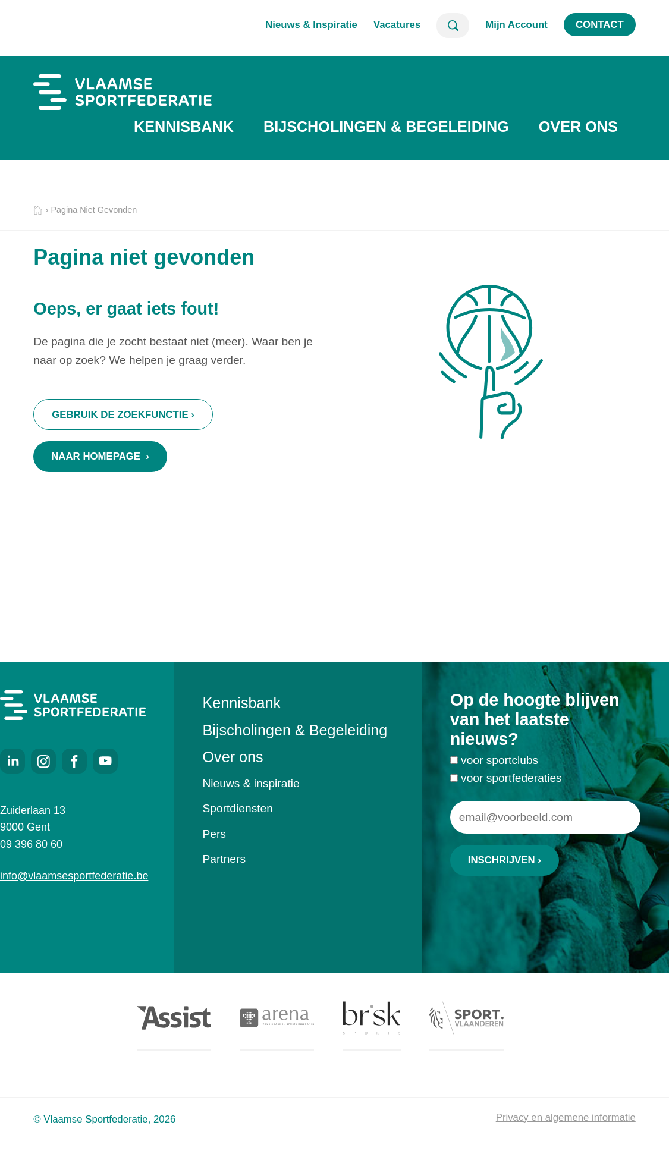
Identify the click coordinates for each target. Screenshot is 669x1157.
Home (37, 210)
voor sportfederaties (511, 782)
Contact (600, 24)
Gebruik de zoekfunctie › (123, 414)
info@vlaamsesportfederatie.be (73, 876)
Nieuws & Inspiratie (311, 24)
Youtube (105, 761)
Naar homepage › (100, 456)
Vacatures (396, 24)
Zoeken (452, 25)
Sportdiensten (238, 808)
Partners (224, 859)
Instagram (43, 761)
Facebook (74, 761)
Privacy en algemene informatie (566, 1117)
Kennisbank (184, 126)
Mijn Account (516, 24)
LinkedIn (12, 761)
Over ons (578, 126)
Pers (214, 834)
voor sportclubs (499, 765)
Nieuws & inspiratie (251, 783)
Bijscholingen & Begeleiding (386, 126)
